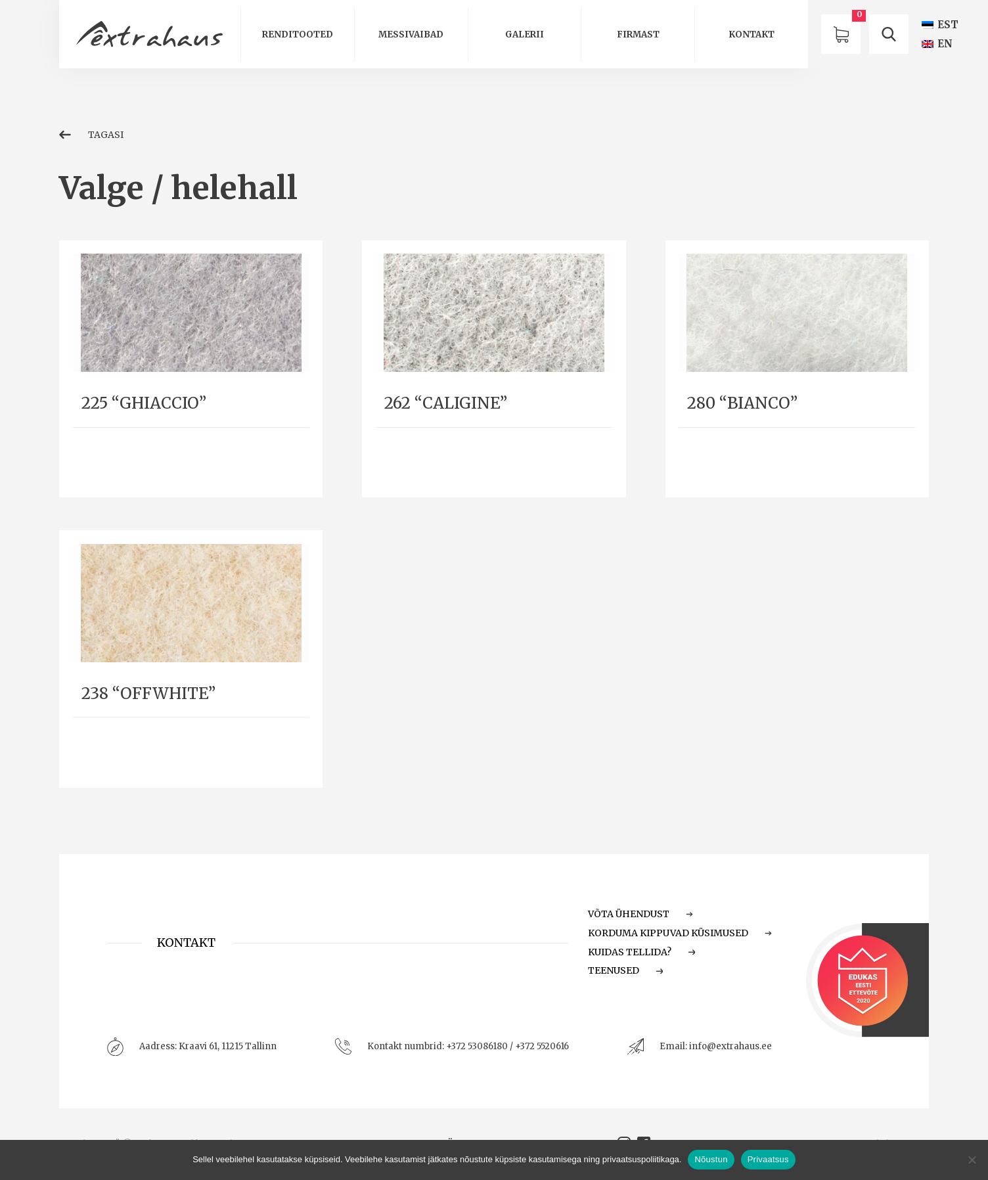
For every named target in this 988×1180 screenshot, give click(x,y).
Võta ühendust (640, 914)
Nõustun (710, 1159)
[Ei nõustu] (971, 1159)
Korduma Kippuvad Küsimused (680, 933)
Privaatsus (768, 1159)
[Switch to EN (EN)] (937, 43)
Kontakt (752, 34)
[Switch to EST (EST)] (940, 24)
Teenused (625, 970)
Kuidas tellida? (641, 952)
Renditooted (297, 34)
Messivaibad (410, 34)
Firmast (638, 34)
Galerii (524, 34)
